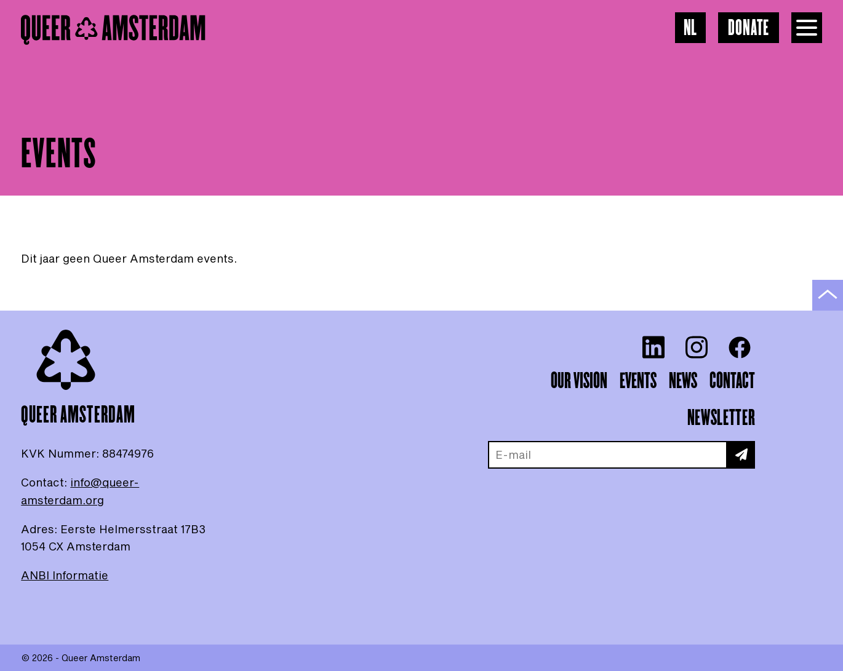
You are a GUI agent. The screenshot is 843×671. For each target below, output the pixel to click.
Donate (748, 28)
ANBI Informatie (64, 575)
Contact (732, 381)
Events (638, 381)
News (683, 381)
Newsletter (721, 418)
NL (691, 28)
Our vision (579, 381)
